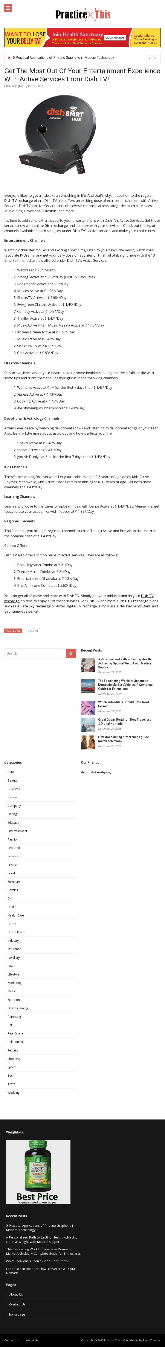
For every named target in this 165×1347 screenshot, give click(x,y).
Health (12, 907)
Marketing (14, 983)
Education (14, 823)
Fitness (12, 865)
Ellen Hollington (13, 86)
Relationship (16, 1042)
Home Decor (17, 932)
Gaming (13, 890)
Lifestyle (13, 974)
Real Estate (15, 1033)
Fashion (13, 839)
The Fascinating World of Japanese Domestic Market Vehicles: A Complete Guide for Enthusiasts (125, 685)
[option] (85, 57)
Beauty (12, 780)
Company (14, 806)
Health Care (16, 915)
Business (14, 789)
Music (12, 991)
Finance (13, 856)
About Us (16, 1294)
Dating (12, 814)
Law (10, 966)
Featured (32, 631)
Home (12, 924)
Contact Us (17, 1304)
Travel (12, 1084)
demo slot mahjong (96, 772)
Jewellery (14, 958)
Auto (11, 772)
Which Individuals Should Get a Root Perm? (37, 1261)
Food (11, 873)
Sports (12, 1067)
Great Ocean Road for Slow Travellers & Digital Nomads (41, 1271)
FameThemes (152, 1340)
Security (13, 1050)
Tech (11, 1076)
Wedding (14, 1093)
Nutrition (14, 1000)
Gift (10, 898)
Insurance (14, 949)
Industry (13, 941)
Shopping (14, 1059)
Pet (10, 1025)
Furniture (14, 882)
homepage (17, 1314)
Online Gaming (18, 1008)
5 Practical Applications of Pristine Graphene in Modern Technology (63, 58)
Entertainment (17, 831)
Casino (12, 797)
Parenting (14, 1017)
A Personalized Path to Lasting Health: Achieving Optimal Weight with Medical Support (125, 663)
